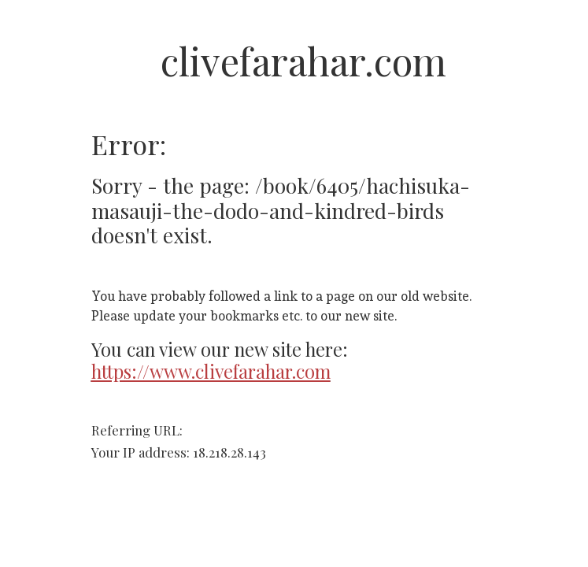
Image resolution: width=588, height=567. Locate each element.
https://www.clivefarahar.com (211, 371)
